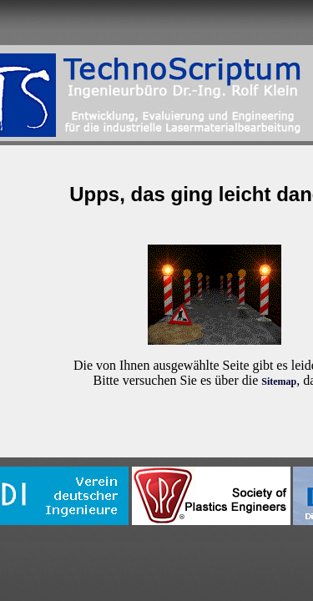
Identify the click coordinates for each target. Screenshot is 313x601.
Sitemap (278, 381)
